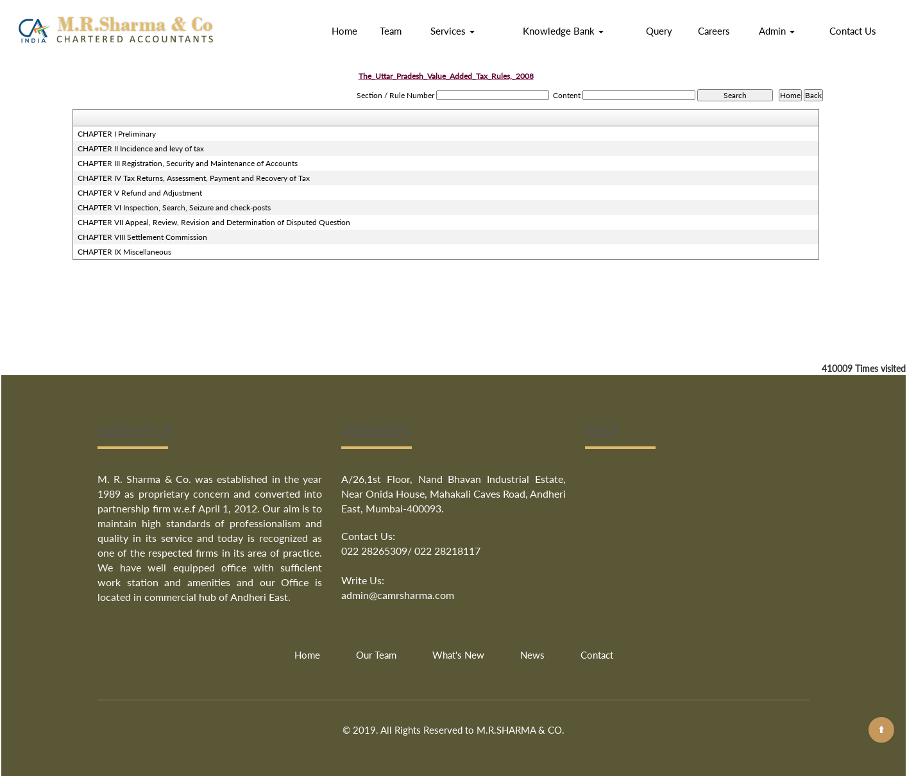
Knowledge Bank (563, 31)
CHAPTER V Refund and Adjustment (140, 193)
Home (344, 31)
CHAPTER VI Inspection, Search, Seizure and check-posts (174, 207)
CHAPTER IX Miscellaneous (124, 252)
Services (452, 31)
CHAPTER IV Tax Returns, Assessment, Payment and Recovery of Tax (194, 178)
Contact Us (852, 31)
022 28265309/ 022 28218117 (410, 550)
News (532, 655)
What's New (458, 655)
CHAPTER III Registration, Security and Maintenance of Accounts (188, 163)
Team (391, 31)
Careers (714, 31)
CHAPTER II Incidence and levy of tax (141, 148)
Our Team (376, 655)
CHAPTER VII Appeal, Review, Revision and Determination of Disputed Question (214, 222)
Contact (597, 655)
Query (659, 31)
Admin (777, 31)
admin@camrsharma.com (397, 595)
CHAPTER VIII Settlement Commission (142, 237)
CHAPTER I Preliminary (117, 134)
